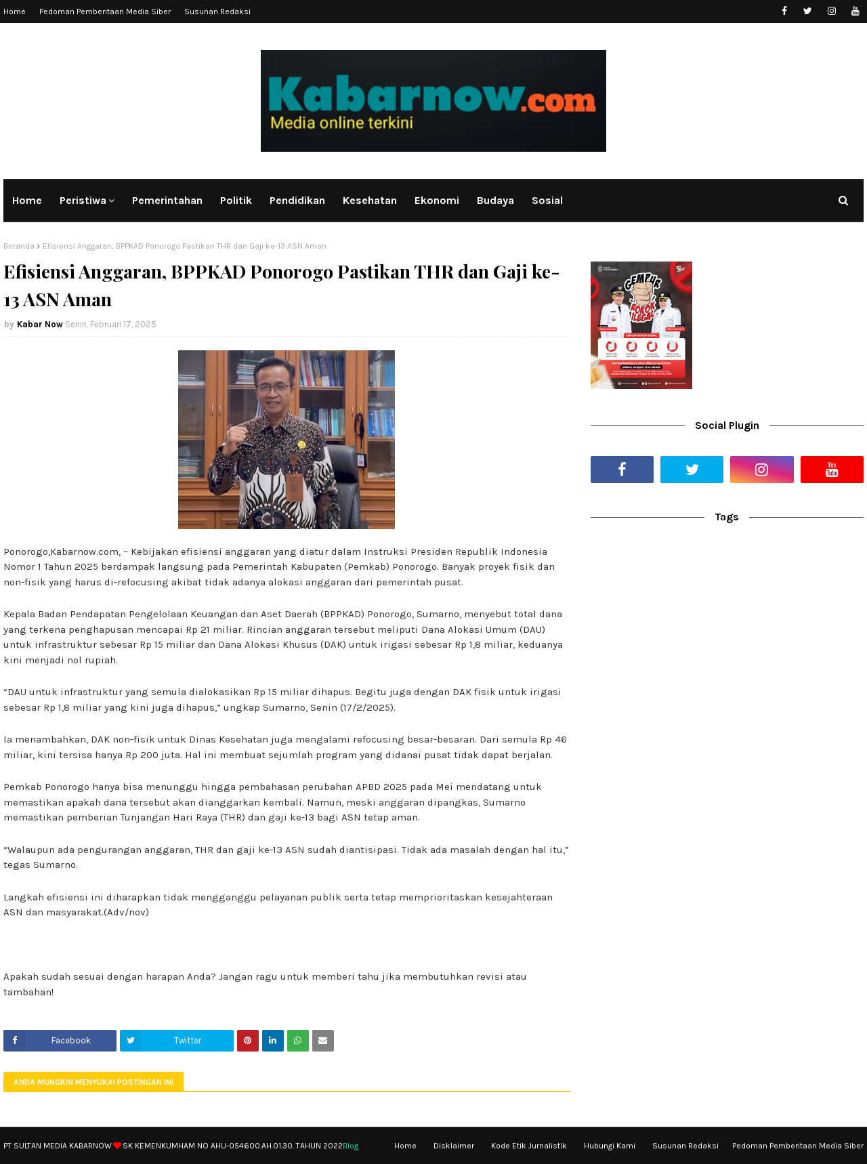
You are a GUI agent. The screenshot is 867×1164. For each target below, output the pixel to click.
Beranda (19, 246)
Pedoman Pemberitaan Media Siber (105, 11)
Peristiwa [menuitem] (83, 200)
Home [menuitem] (27, 200)
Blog (350, 1145)
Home (14, 11)
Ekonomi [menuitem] (437, 200)
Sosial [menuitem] (547, 200)
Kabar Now (40, 324)
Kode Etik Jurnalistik (529, 1145)
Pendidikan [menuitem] (297, 200)
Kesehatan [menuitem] (370, 200)
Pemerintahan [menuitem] (167, 200)
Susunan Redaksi (217, 11)
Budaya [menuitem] (495, 200)
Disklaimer (454, 1145)
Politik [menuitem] (236, 200)
